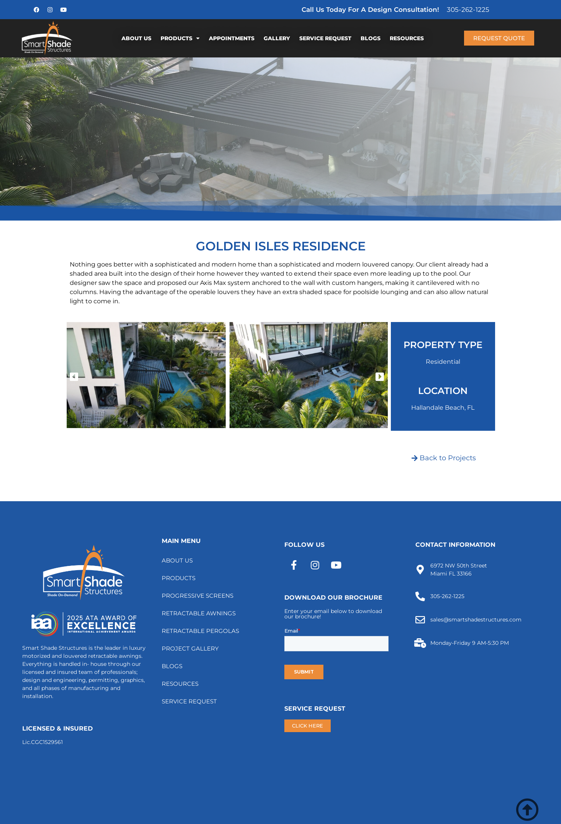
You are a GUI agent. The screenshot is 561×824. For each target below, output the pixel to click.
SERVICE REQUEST (325, 38)
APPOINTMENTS (231, 38)
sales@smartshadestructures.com (476, 619)
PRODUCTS (180, 38)
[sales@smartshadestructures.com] (420, 620)
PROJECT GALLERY (190, 648)
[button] (74, 376)
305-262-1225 (468, 9)
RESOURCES (407, 38)
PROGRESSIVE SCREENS (197, 595)
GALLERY (277, 38)
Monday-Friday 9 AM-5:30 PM (469, 642)
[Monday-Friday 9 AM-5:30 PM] (420, 643)
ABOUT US (136, 38)
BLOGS (371, 38)
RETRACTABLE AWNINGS (199, 613)
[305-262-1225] (420, 596)
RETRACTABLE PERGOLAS (200, 630)
